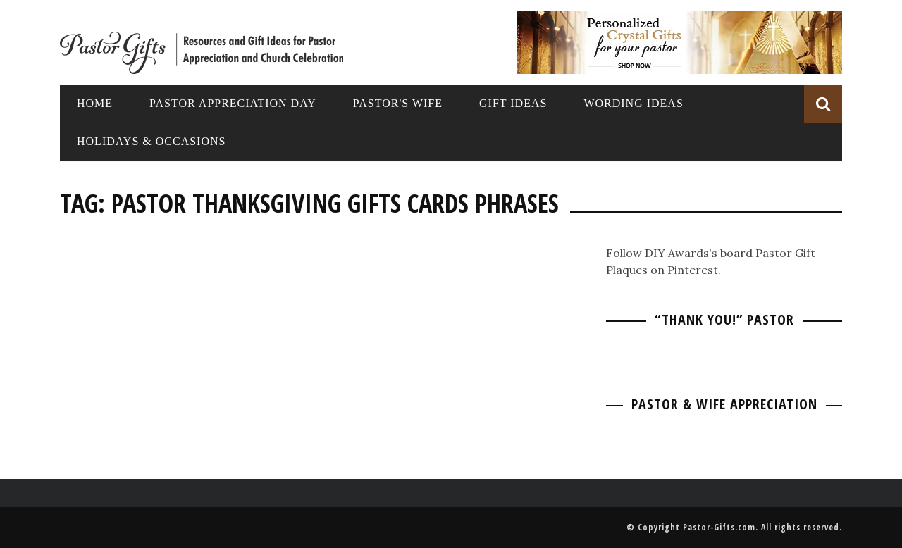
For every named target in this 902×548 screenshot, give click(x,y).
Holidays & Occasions (151, 141)
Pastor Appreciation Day (232, 103)
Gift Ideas (513, 103)
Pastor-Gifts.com (719, 527)
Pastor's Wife (398, 103)
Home (95, 103)
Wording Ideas (633, 103)
